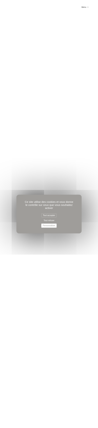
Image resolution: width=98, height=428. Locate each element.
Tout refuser (49, 220)
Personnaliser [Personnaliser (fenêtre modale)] (49, 226)
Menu (85, 7)
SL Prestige (10, 8)
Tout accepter (49, 215)
